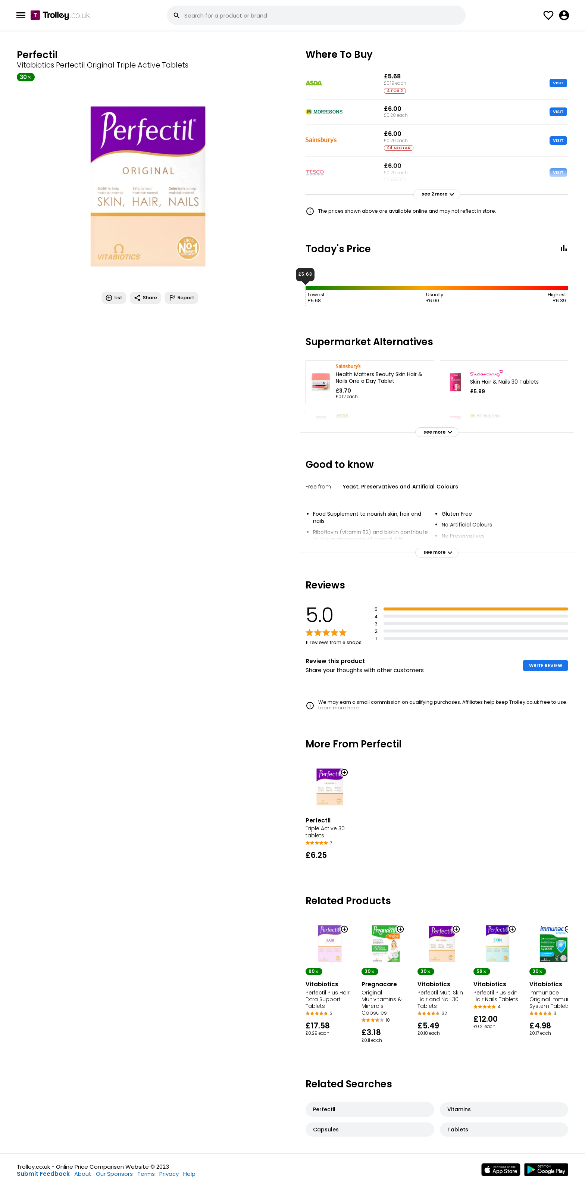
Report (181, 298)
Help (189, 1174)
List (113, 298)
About (82, 1174)
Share (145, 298)
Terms (146, 1174)
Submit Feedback (43, 1174)
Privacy (169, 1174)
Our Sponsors (114, 1174)
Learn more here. (339, 707)
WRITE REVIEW (545, 665)
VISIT (558, 83)
